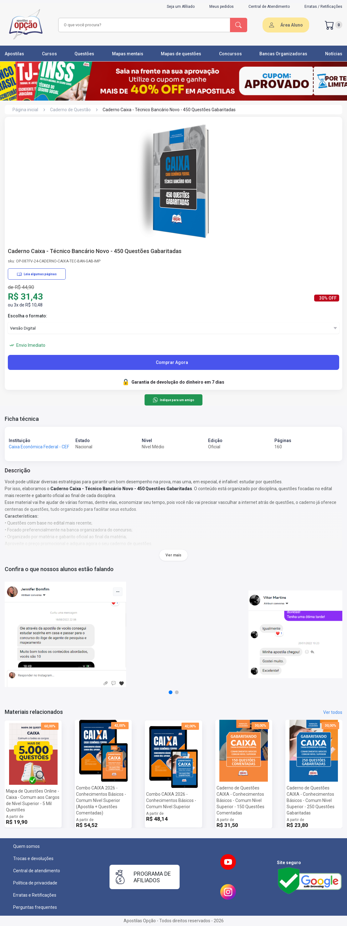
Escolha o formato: (27, 315)
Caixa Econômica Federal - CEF (39, 446)
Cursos (49, 53)
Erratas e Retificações (34, 895)
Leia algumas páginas (37, 273)
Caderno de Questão (70, 109)
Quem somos (26, 846)
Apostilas (14, 53)
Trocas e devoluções (33, 858)
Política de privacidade (35, 882)
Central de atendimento (36, 870)
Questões (84, 53)
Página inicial (25, 109)
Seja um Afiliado (181, 6)
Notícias (333, 53)
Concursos (230, 53)
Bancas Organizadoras (283, 53)
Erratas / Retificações (323, 6)
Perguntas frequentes (35, 907)
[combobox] (143, 25)
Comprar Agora (172, 362)
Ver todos (332, 712)
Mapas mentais (127, 53)
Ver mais (173, 555)
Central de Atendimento (269, 6)
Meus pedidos (221, 6)
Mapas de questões (181, 53)
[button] (170, 692)
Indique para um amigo (173, 399)
